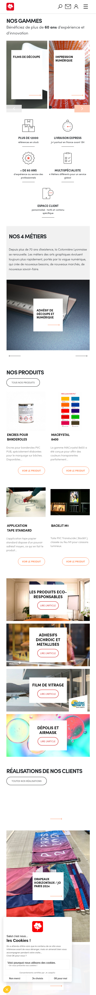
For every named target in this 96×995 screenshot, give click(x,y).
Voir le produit (31, 470)
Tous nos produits (23, 382)
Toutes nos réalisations (27, 781)
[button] (14, 108)
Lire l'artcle (48, 741)
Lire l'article (48, 605)
